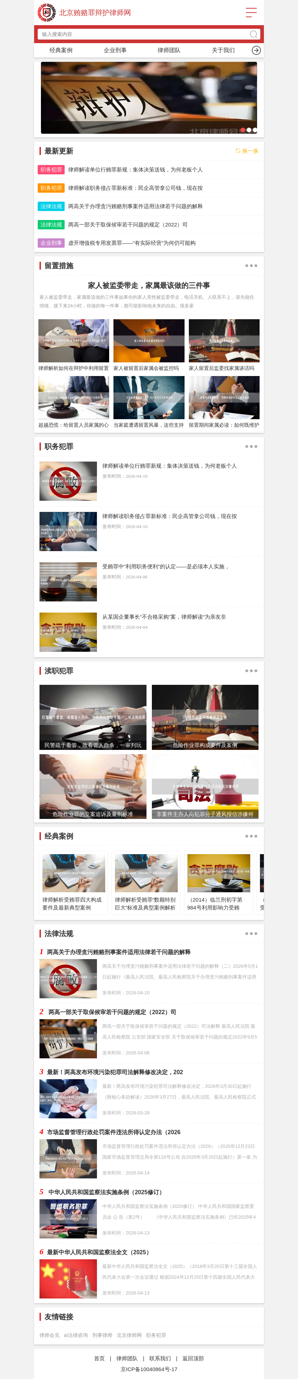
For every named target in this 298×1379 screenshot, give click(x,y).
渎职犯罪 (223, 50)
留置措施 (169, 50)
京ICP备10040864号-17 (149, 1369)
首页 (61, 50)
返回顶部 (193, 1358)
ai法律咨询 (76, 1335)
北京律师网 (129, 1335)
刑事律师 (102, 1335)
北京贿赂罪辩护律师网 (95, 13)
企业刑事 (51, 243)
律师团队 (127, 1358)
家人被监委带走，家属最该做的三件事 (149, 285)
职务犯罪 (115, 50)
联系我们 (160, 1358)
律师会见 (49, 1335)
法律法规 (51, 206)
